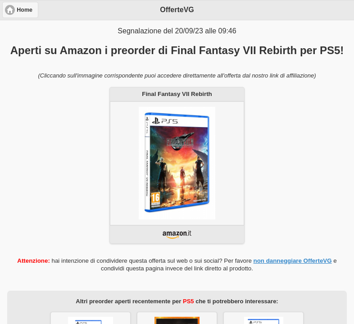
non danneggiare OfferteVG (293, 260)
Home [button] (24, 10)
